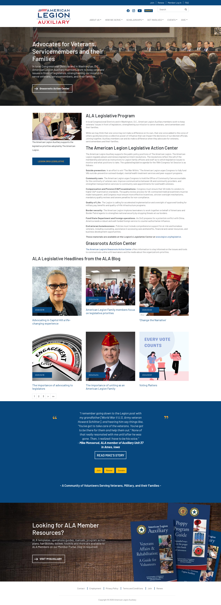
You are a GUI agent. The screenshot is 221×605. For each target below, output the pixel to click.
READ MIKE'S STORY (110, 453)
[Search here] (173, 9)
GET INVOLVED (154, 19)
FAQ (187, 2)
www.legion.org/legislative (168, 236)
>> (53, 394)
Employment (95, 586)
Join (152, 2)
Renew (161, 2)
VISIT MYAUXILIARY (48, 557)
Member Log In (174, 2)
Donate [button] (121, 468)
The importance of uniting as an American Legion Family (108, 385)
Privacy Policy (112, 586)
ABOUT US (95, 19)
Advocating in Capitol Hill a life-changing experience (54, 321)
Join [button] (98, 468)
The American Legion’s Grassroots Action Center (108, 249)
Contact (81, 586)
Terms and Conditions (133, 586)
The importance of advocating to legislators (55, 384)
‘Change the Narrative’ (151, 319)
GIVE (183, 19)
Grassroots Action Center (51, 88)
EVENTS (171, 19)
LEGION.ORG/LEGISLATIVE (51, 161)
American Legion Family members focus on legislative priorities (109, 311)
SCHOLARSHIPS (134, 19)
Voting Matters (147, 384)
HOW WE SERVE (113, 19)
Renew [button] (109, 468)
